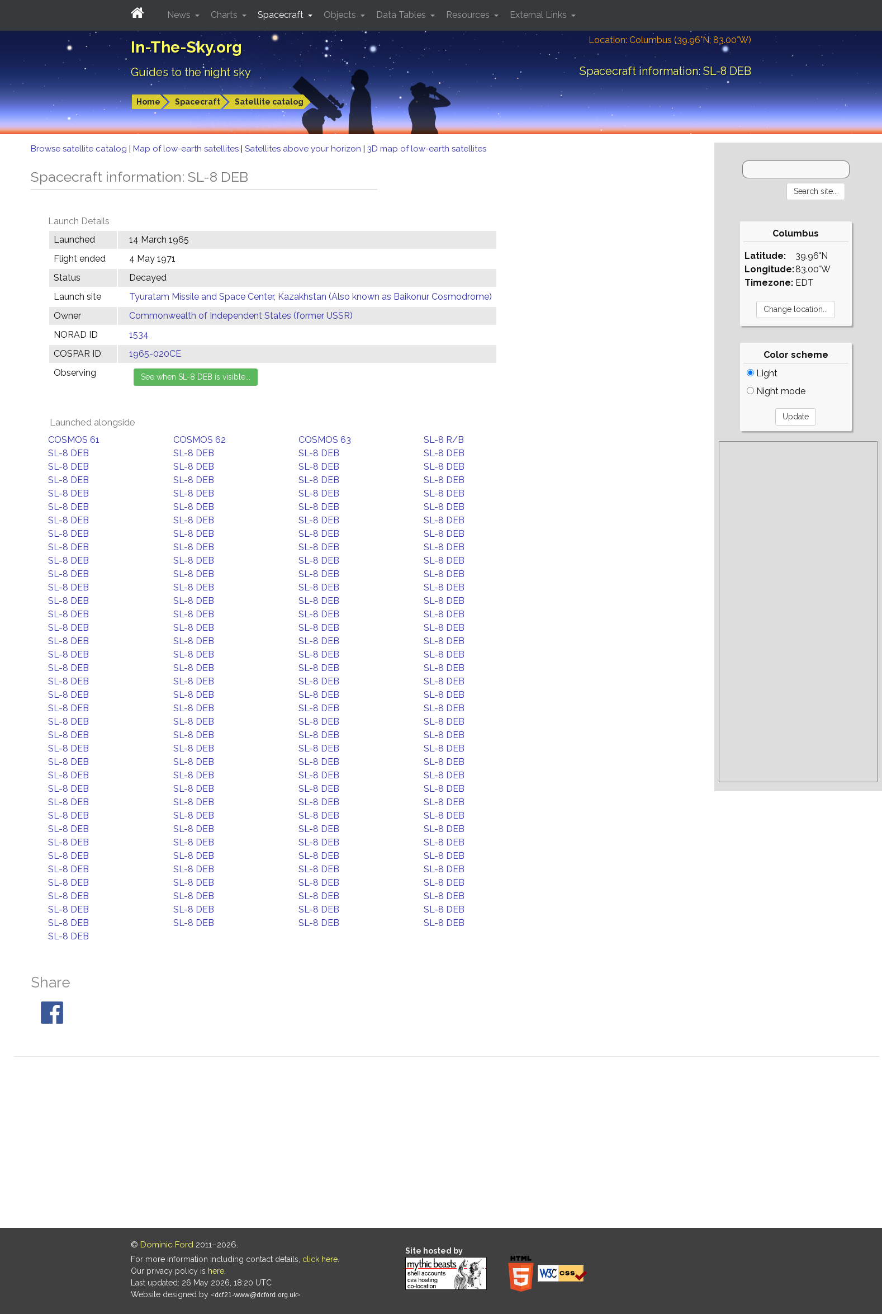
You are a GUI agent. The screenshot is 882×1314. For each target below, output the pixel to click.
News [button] (180, 15)
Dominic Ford (166, 1245)
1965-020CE (155, 353)
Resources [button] (469, 15)
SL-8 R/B (444, 439)
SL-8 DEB (68, 453)
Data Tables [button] (402, 15)
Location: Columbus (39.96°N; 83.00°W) (670, 40)
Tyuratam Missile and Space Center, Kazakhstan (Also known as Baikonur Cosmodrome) (310, 296)
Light (762, 373)
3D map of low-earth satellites (426, 149)
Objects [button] (341, 15)
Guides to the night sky (191, 72)
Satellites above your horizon (304, 149)
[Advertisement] (798, 611)
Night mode (776, 391)
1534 (139, 334)
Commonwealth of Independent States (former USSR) (241, 315)
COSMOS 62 (199, 439)
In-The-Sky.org (186, 47)
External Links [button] (539, 15)
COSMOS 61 (73, 439)
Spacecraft (197, 101)
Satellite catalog (269, 101)
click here (320, 1259)
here (216, 1270)
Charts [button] (225, 15)
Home (148, 101)
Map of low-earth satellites (187, 149)
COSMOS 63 (324, 439)
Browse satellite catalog (80, 149)
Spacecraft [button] (282, 15)
